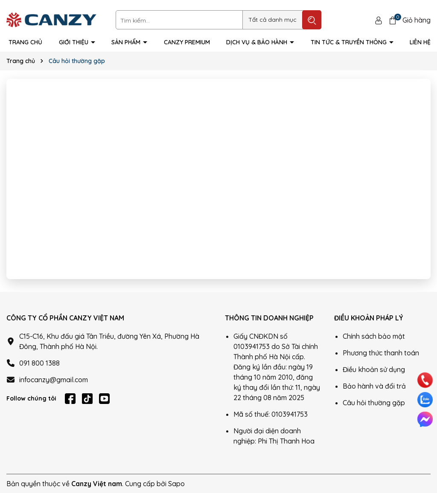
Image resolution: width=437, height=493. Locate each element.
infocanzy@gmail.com (53, 379)
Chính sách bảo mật (374, 336)
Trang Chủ (25, 42)
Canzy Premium (187, 42)
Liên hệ (420, 42)
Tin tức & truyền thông (349, 42)
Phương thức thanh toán (381, 353)
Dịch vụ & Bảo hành (257, 42)
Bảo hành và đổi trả (374, 386)
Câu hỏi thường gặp (374, 402)
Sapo (176, 483)
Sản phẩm (126, 42)
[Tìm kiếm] (311, 19)
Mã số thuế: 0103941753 (270, 414)
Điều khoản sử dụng (374, 369)
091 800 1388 (39, 363)
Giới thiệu (74, 42)
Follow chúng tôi (31, 398)
